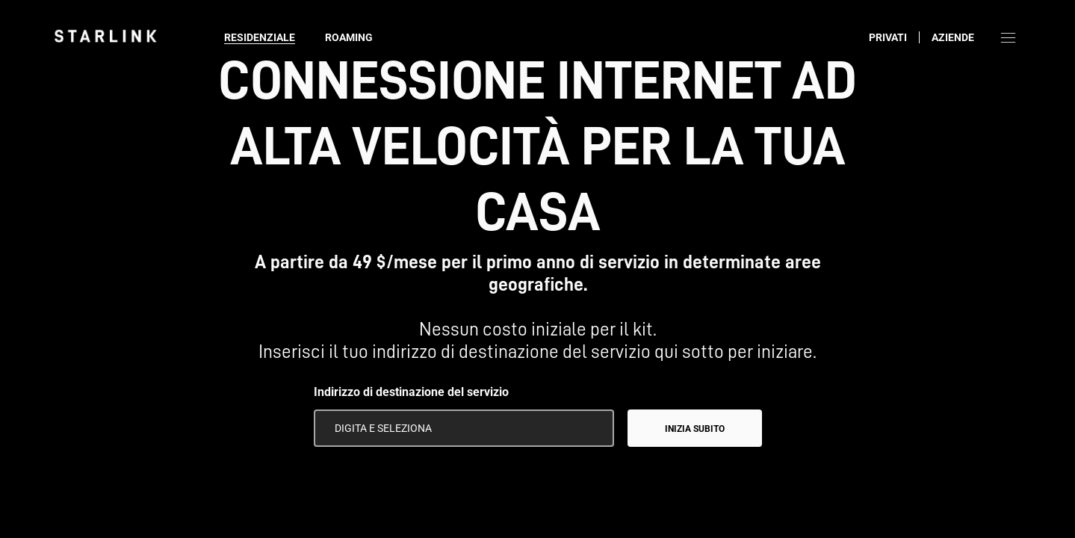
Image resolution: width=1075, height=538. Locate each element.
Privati (888, 37)
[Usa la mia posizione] (592, 428)
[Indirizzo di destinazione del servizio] (464, 428)
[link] (105, 36)
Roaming (349, 37)
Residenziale (259, 37)
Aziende (953, 37)
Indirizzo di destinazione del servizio (411, 392)
